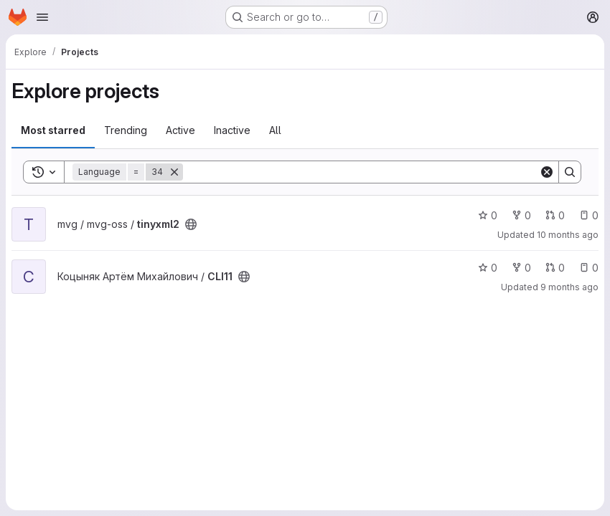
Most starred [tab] (53, 130)
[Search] (361, 172)
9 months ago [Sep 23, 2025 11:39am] (569, 287)
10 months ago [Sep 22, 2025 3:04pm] (568, 234)
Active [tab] (180, 130)
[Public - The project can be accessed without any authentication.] (191, 224)
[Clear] (546, 172)
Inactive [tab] (232, 130)
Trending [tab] (125, 130)
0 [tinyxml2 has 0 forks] (521, 215)
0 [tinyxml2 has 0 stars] (487, 215)
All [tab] (275, 130)
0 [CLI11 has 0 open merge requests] (555, 268)
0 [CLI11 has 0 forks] (521, 268)
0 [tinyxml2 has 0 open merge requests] (555, 215)
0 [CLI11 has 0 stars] (487, 268)
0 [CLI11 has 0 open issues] (589, 268)
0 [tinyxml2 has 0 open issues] (589, 215)
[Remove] (174, 172)
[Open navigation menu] (42, 17)
